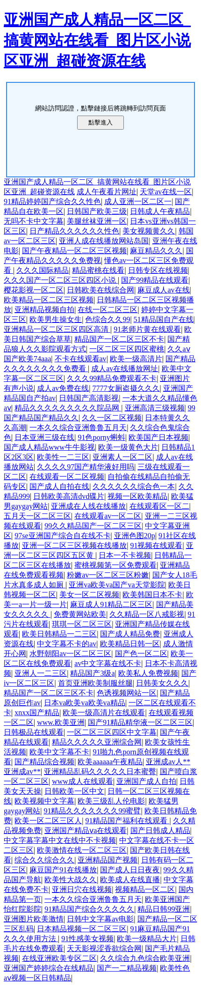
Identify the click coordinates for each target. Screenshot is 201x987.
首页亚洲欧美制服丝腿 (95, 683)
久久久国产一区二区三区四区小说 (61, 280)
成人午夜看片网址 (106, 192)
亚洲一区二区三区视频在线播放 (74, 545)
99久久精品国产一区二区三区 (93, 526)
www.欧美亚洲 (61, 722)
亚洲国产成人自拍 (146, 781)
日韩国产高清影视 (89, 398)
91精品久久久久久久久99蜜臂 (92, 811)
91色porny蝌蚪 (101, 437)
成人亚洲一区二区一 (138, 201)
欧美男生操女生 (55, 319)
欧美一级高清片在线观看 (104, 712)
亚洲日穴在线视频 (82, 889)
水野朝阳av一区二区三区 (70, 654)
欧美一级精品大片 (147, 939)
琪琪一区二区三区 (82, 624)
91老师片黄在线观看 (147, 329)
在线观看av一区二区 (107, 516)
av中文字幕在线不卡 (107, 663)
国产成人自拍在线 (59, 486)
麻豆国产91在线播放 (63, 870)
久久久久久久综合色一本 (134, 486)
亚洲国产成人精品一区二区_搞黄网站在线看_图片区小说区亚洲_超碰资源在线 (97, 40)
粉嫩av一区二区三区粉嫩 (108, 575)
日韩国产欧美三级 (97, 211)
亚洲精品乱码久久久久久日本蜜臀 (100, 771)
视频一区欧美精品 (137, 496)
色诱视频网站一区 (127, 693)
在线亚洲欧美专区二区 (59, 958)
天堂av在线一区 (166, 192)
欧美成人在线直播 (130, 880)
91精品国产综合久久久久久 (89, 909)
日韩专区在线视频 (158, 270)
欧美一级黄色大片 (128, 447)
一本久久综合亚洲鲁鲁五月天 (78, 427)
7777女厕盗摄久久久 (126, 388)
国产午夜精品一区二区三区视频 (74, 251)
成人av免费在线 (63, 388)
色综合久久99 (107, 319)
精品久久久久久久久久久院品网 (67, 408)
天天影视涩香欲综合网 (104, 948)
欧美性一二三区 (63, 457)
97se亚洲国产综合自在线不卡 (62, 536)
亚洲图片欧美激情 (34, 919)
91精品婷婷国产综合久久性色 (52, 201)
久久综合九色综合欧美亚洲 (145, 958)
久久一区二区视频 (112, 418)
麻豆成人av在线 (163, 290)
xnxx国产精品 (36, 712)
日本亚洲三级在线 (44, 437)
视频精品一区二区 (145, 889)
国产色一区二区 (141, 654)
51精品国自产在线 (164, 319)
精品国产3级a (92, 673)
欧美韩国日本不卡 (152, 595)
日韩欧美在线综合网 (100, 290)
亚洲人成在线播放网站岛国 (104, 241)
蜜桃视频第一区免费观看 (115, 565)
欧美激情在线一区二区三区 (82, 850)
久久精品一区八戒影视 (146, 614)
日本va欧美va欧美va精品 (84, 703)
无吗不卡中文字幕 (34, 221)
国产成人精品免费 (130, 634)
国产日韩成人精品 (160, 830)
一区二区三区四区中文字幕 (112, 732)
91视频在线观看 (156, 545)
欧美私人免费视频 (148, 673)
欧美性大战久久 (70, 880)
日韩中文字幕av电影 (100, 919)
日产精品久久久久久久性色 (74, 231)
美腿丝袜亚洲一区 (97, 221)
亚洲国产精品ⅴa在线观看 (85, 830)
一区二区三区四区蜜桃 (126, 349)
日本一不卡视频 (125, 555)
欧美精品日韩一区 (130, 644)
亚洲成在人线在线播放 (88, 506)
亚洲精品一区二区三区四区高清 (57, 329)
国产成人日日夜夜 (130, 870)
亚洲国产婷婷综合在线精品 (48, 968)
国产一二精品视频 (127, 968)
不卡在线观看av (81, 359)
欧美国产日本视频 (158, 437)
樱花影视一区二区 (34, 290)
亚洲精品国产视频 (107, 860)
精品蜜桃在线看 (98, 270)
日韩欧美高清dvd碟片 (68, 496)
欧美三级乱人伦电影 (111, 801)
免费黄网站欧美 (80, 614)
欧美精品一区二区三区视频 (48, 300)
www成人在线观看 (82, 781)
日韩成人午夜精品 (160, 211)
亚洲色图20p (134, 536)
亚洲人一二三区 (40, 673)
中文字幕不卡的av (66, 644)
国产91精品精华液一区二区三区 (140, 722)
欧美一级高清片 (136, 359)
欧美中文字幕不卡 (59, 752)
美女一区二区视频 (89, 595)
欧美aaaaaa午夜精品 (110, 762)
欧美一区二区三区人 (48, 821)
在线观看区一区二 (159, 506)
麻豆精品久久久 (156, 251)
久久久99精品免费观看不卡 (112, 378)
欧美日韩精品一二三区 (59, 634)
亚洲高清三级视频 (155, 408)
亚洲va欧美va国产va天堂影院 (117, 585)
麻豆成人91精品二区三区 (111, 604)
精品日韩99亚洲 (163, 909)
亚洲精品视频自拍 (44, 310)
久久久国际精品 (42, 270)
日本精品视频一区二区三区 (82, 929)
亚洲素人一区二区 (122, 457)
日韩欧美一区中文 (74, 791)
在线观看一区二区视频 (66, 477)
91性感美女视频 (87, 939)
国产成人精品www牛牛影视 (49, 447)
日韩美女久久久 (162, 683)
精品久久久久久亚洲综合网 (97, 742)
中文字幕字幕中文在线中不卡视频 (60, 840)
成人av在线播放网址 (124, 369)
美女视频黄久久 (148, 231)
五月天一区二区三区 (37, 516)
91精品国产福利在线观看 (127, 821)
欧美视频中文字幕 (44, 801)
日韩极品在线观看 (34, 732)
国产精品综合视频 (44, 762)
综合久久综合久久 (44, 860)
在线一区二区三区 (107, 310)
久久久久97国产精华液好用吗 (85, 467)
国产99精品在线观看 (154, 280)
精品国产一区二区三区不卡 (119, 339)
